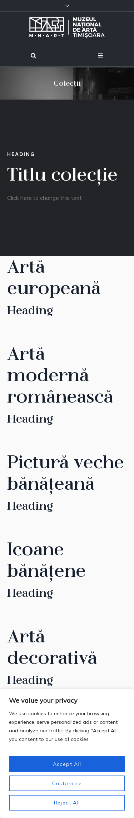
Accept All (67, 764)
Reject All (67, 802)
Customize (67, 783)
